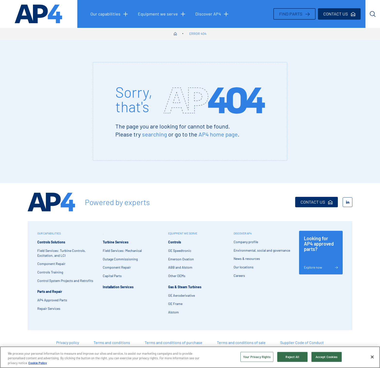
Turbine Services (115, 242)
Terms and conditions (112, 342)
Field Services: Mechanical (122, 250)
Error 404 (197, 34)
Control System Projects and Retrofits (65, 281)
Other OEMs (176, 276)
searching (154, 134)
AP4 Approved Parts (52, 300)
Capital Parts (112, 276)
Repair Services (48, 308)
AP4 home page (218, 134)
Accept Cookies (327, 358)
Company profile (246, 242)
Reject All (292, 358)
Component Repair (51, 264)
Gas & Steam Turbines (184, 287)
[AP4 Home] (51, 202)
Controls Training (50, 272)
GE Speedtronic (179, 250)
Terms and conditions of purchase (173, 342)
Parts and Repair (49, 291)
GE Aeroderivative (181, 295)
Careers (239, 275)
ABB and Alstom (180, 267)
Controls (174, 242)
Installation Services (118, 287)
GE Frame (175, 304)
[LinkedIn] (347, 202)
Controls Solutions (51, 242)
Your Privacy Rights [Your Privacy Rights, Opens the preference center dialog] (256, 358)
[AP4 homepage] (38, 14)
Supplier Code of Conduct (302, 342)
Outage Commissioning (120, 259)
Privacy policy (67, 342)
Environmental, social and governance (262, 250)
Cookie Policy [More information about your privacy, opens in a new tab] (37, 365)
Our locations (243, 267)
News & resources (247, 258)
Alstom (173, 312)
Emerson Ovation (181, 259)
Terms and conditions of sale (241, 342)
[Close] (372, 358)
